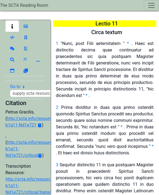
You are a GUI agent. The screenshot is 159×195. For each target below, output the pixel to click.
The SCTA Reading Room (24, 5)
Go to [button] (40, 90)
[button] (12, 26)
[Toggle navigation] (151, 5)
